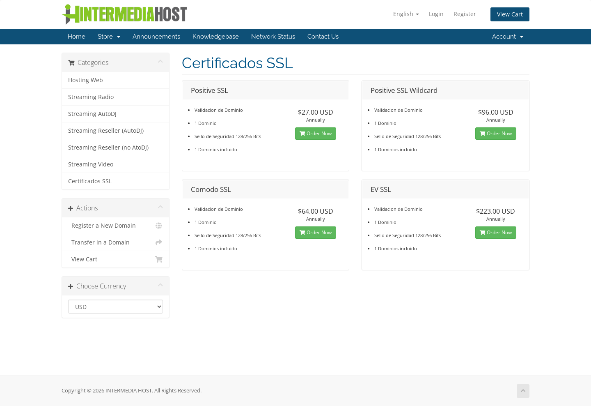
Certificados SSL (90, 181)
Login (436, 14)
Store (109, 36)
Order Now (316, 133)
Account (507, 36)
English (406, 14)
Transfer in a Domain (115, 242)
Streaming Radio (91, 97)
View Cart (510, 14)
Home (76, 36)
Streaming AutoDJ (92, 114)
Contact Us (323, 36)
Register (465, 14)
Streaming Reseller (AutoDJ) (106, 130)
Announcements (156, 36)
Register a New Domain (115, 226)
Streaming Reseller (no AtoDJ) (108, 147)
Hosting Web (85, 80)
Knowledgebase (215, 36)
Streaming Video (90, 164)
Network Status (273, 36)
